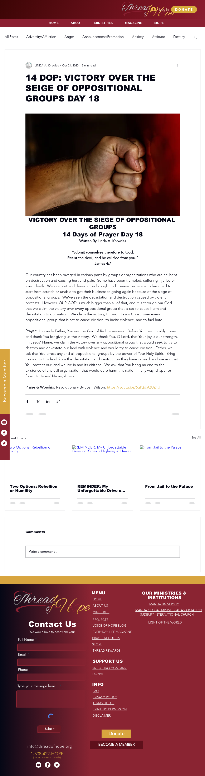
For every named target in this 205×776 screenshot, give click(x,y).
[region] (47, 754)
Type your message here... (38, 686)
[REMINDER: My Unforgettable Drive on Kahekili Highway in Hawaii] (102, 462)
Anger (69, 37)
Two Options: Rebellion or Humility (33, 488)
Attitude (158, 37)
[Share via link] (58, 401)
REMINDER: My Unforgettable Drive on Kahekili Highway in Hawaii (100, 488)
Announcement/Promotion (103, 37)
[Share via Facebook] (27, 401)
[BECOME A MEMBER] (116, 745)
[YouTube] (4, 422)
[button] (184, 9)
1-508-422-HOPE (47, 754)
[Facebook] (4, 433)
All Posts (11, 37)
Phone (23, 669)
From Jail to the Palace (169, 486)
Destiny (179, 37)
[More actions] (177, 65)
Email (22, 654)
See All (196, 437)
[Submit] (49, 728)
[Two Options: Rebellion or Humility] (35, 462)
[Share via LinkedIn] (48, 401)
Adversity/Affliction (41, 37)
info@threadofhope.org (49, 746)
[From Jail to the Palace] (170, 462)
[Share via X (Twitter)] (38, 401)
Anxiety (138, 37)
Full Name (26, 639)
